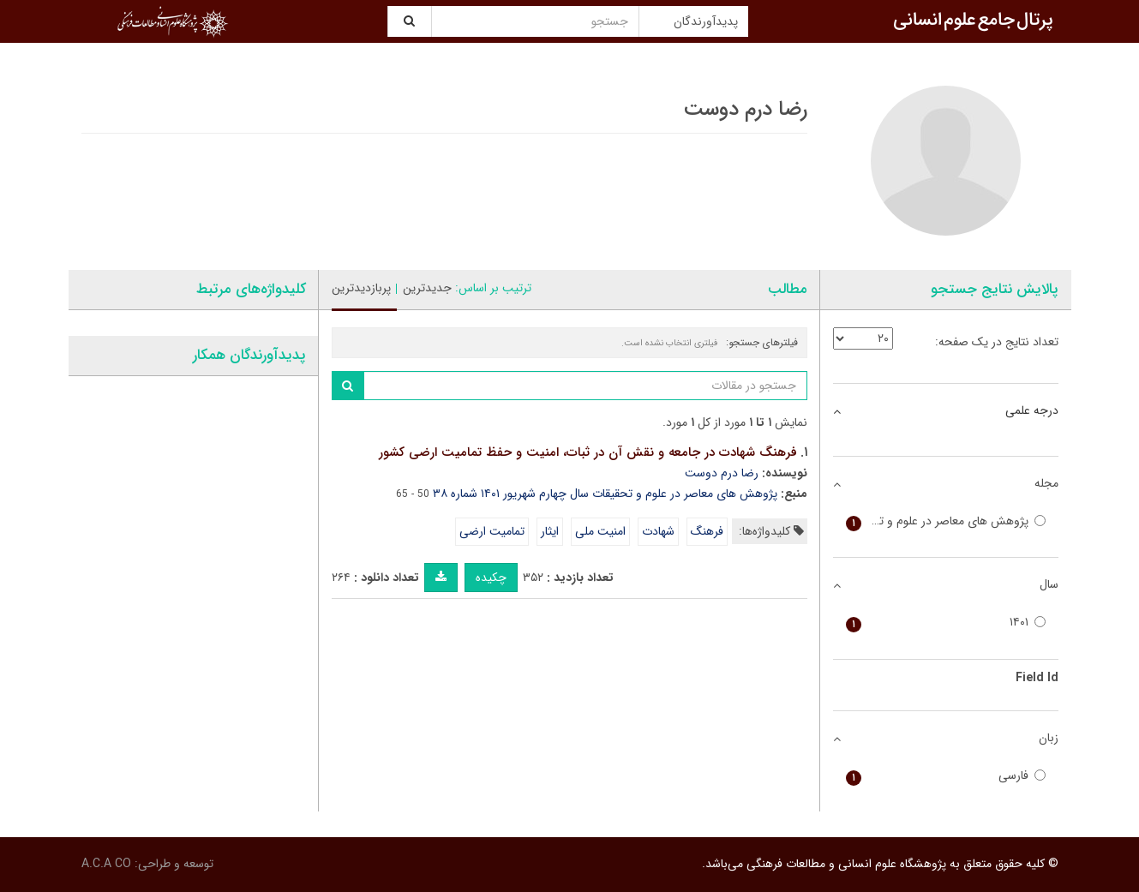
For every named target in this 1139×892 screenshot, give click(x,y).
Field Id (1037, 677)
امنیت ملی (600, 531)
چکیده (491, 577)
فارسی (946, 776)
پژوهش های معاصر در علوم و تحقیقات (946, 521)
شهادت (658, 531)
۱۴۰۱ (946, 622)
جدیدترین (427, 287)
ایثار (550, 531)
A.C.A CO (106, 863)
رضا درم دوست (721, 473)
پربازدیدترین (361, 287)
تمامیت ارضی (492, 531)
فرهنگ (707, 531)
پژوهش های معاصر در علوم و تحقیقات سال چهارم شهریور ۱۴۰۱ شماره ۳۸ (605, 493)
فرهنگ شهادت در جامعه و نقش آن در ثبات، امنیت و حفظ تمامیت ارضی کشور (588, 452)
